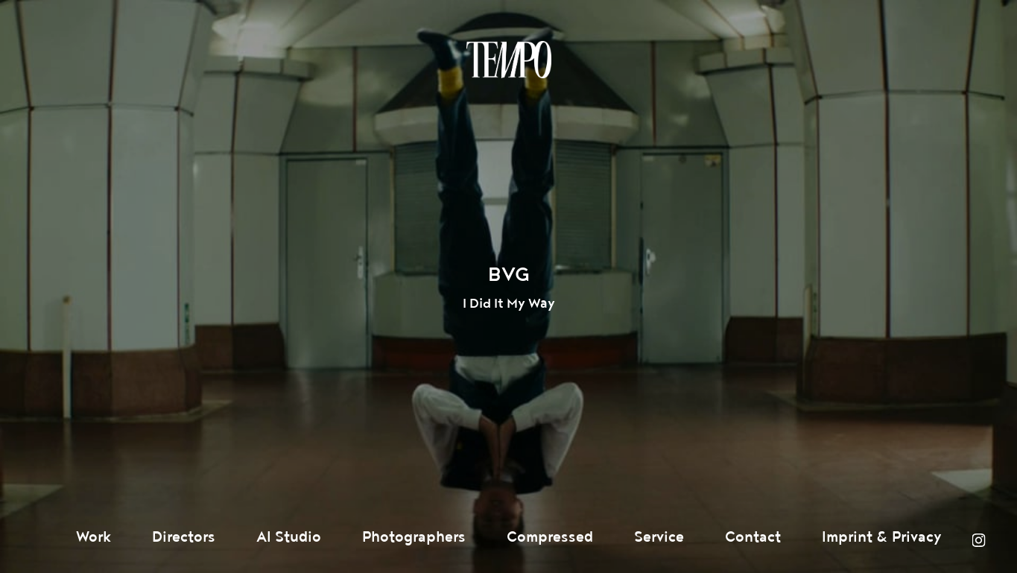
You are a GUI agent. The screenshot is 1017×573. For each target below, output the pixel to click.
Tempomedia (509, 59)
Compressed (550, 537)
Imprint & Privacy (882, 537)
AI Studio (288, 537)
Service (659, 537)
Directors (183, 537)
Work (93, 537)
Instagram (978, 540)
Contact (753, 537)
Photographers (414, 537)
